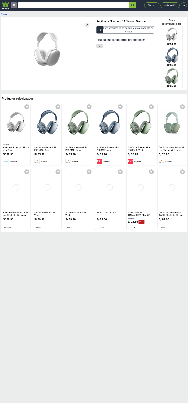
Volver (4, 14)
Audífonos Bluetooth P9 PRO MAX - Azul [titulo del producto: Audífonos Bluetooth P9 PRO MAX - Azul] (45, 148)
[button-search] (132, 5)
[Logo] (5, 5)
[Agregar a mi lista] (26, 106)
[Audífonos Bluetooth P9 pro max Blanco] (172, 36)
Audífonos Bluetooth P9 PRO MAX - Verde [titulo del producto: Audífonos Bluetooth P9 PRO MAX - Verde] (76, 148)
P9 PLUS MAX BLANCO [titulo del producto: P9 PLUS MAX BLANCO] (107, 212)
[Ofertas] (73, 5)
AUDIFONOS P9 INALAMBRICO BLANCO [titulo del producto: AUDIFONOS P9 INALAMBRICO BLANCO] (139, 213)
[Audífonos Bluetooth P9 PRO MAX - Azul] (172, 57)
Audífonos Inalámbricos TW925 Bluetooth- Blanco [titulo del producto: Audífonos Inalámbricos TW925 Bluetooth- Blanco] (170, 213)
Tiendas (152, 5)
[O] (99, 46)
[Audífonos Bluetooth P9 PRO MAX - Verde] (172, 78)
